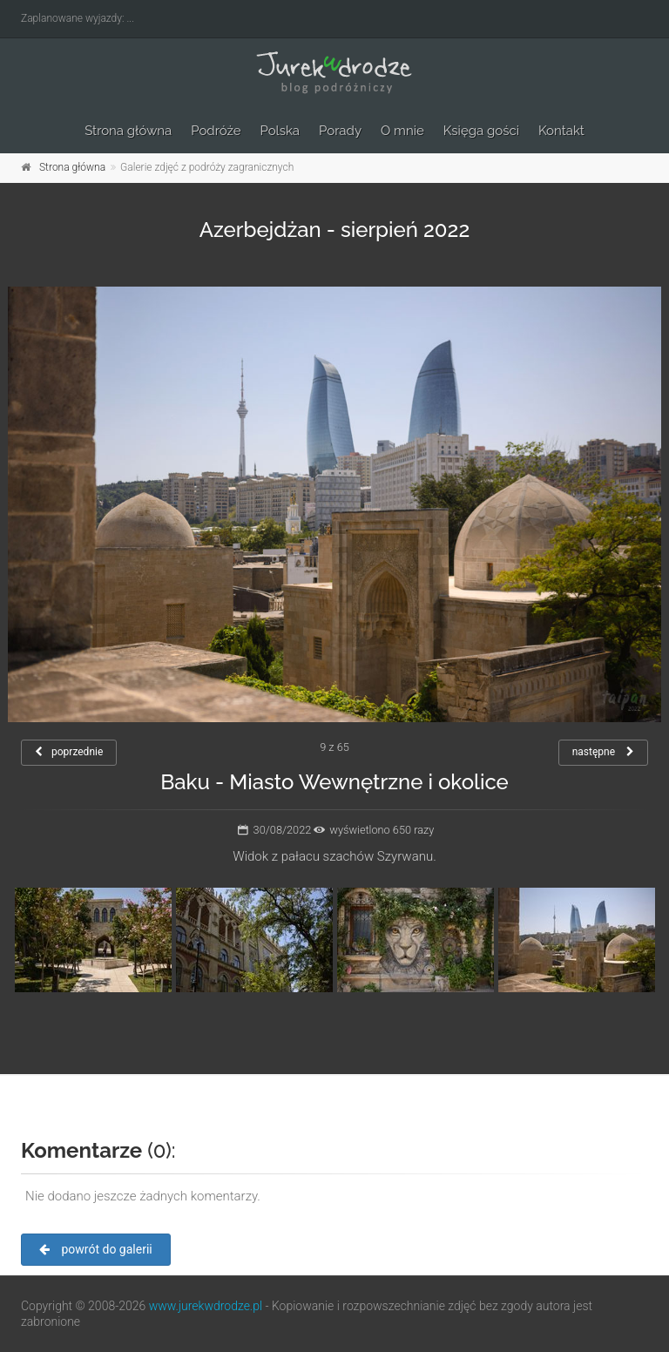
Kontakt (561, 131)
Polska (280, 131)
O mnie (402, 131)
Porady (340, 131)
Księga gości (481, 131)
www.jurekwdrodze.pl (205, 1306)
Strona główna (128, 131)
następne (603, 752)
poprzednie (69, 752)
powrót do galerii (95, 1249)
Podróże (215, 131)
